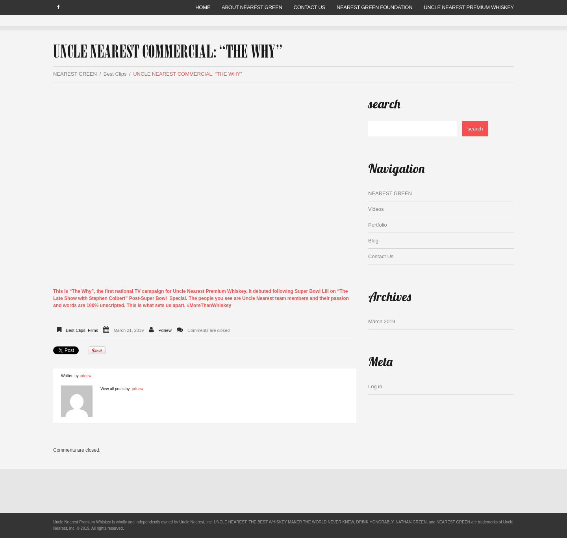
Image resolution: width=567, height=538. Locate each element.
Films (93, 330)
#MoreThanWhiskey (209, 305)
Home (202, 7)
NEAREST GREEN (75, 74)
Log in (375, 386)
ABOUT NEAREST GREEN (252, 7)
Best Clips (115, 74)
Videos (376, 209)
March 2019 (381, 321)
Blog (373, 241)
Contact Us (309, 7)
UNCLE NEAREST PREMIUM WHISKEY (469, 7)
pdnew (165, 330)
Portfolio (377, 225)
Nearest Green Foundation (374, 7)
